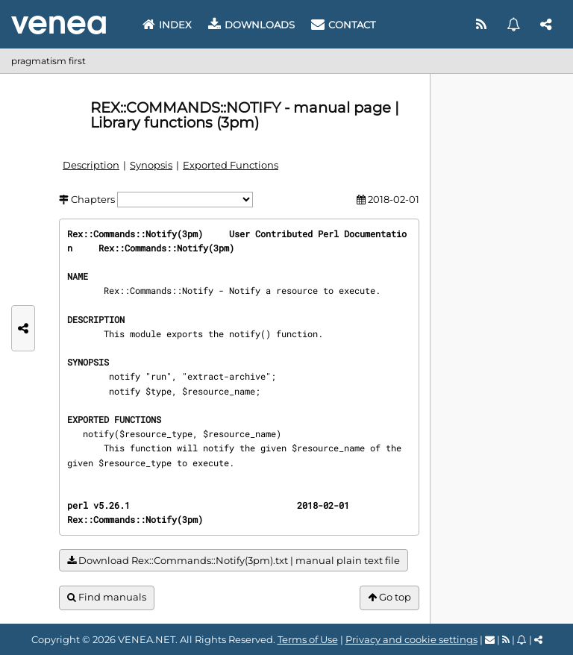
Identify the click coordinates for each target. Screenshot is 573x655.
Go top (389, 597)
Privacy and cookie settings (411, 639)
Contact (343, 24)
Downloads (251, 24)
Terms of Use (308, 639)
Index (167, 24)
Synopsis (151, 165)
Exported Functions (230, 165)
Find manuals (106, 597)
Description (91, 165)
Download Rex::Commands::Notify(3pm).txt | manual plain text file (233, 560)
